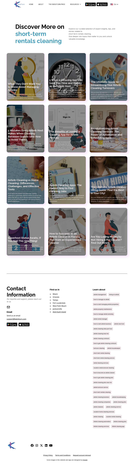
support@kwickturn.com (16, 319)
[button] (75, 4)
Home (31, 4)
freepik (85, 460)
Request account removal (82, 455)
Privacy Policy (48, 455)
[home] (19, 4)
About (40, 4)
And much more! (59, 312)
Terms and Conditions (62, 455)
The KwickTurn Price (57, 4)
